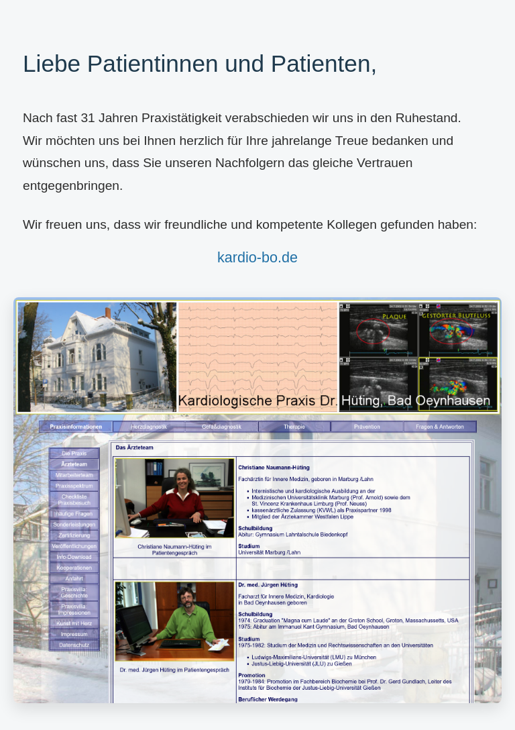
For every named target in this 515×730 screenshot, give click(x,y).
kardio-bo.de (257, 257)
